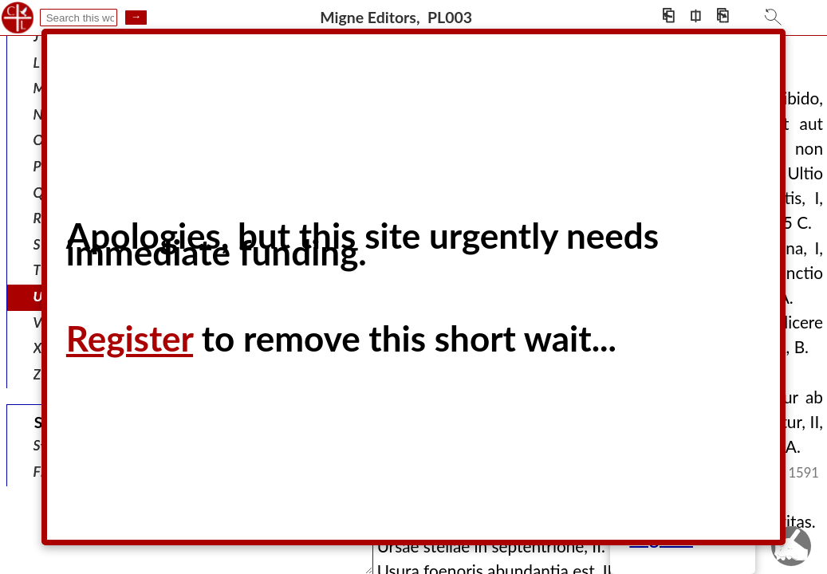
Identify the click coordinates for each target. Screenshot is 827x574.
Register (129, 338)
